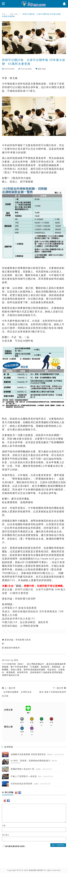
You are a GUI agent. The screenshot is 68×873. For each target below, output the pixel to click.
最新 (12, 14)
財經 (16, 14)
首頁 (3, 14)
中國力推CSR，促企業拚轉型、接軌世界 (25, 622)
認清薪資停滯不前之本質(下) (18, 618)
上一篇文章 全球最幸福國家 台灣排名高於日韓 (17, 692)
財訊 (30, 69)
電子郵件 (5, 835)
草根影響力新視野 (25, 598)
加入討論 (7, 792)
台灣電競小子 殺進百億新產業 (19, 607)
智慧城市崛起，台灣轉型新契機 (20, 625)
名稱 (3, 825)
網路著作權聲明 (12, 647)
